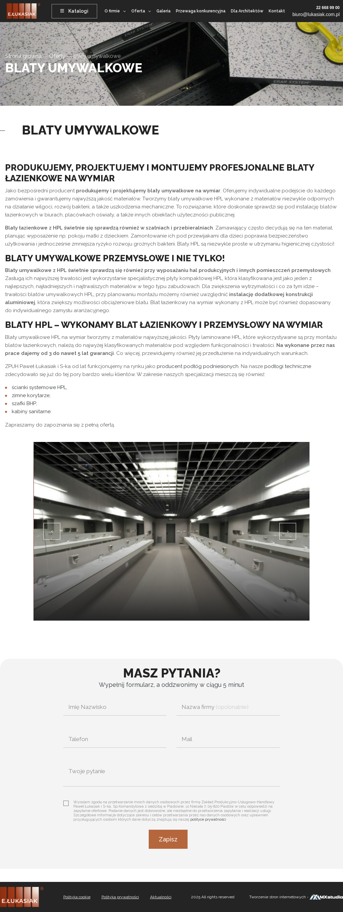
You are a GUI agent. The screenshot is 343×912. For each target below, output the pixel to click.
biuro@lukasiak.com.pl (316, 14)
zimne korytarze (31, 395)
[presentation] (52, 531)
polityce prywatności (208, 819)
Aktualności (161, 897)
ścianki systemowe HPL (39, 387)
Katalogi (74, 11)
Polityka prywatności (120, 897)
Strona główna (23, 56)
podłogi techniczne (287, 366)
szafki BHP (24, 403)
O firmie (112, 11)
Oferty (57, 56)
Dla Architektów (247, 11)
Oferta (138, 11)
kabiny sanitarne (31, 411)
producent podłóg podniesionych (197, 366)
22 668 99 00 (328, 7)
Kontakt (277, 11)
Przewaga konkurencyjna (200, 11)
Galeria (163, 11)
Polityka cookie (76, 897)
